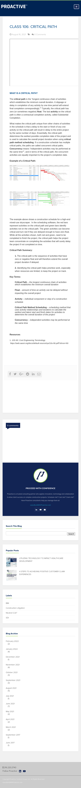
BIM (7, 603)
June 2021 (11, 703)
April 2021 (11, 719)
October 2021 (13, 672)
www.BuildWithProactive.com (40, 505)
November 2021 (14, 665)
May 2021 (11, 711)
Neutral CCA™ (11, 613)
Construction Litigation (15, 608)
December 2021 (14, 657)
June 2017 (11, 743)
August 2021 (12, 688)
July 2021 (11, 696)
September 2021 (14, 680)
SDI (7, 618)
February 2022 (13, 641)
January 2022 (13, 649)
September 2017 (14, 735)
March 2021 (12, 727)
